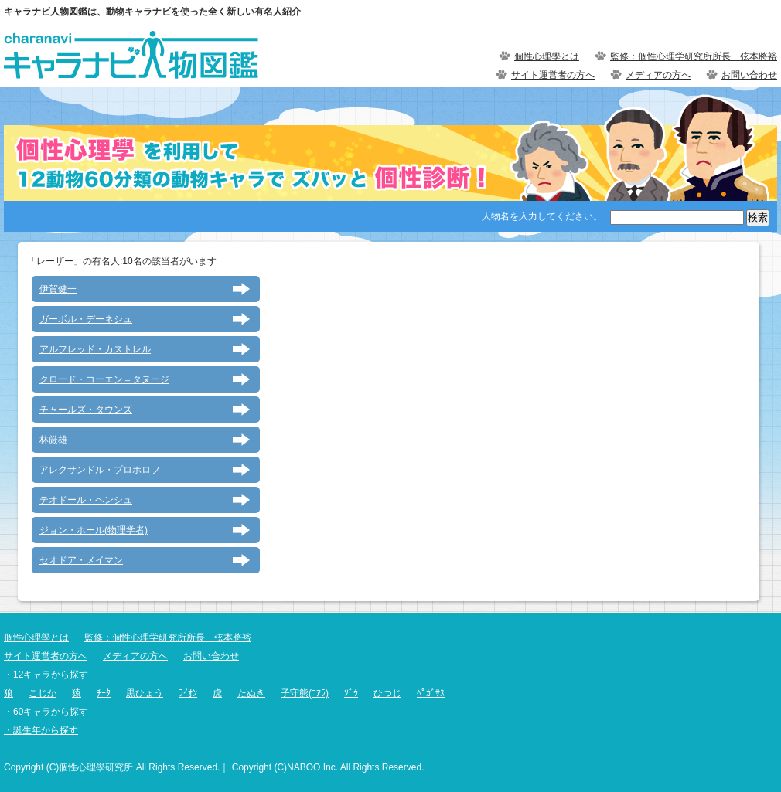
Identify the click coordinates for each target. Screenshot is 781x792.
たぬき (251, 693)
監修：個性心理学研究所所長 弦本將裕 (693, 56)
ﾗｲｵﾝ (188, 693)
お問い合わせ (749, 75)
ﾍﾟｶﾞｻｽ (431, 693)
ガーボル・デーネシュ (85, 319)
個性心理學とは (546, 56)
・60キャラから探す (46, 711)
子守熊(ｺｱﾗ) (305, 693)
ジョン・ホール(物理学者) (93, 530)
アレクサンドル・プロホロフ (99, 469)
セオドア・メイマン (81, 560)
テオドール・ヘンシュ (85, 500)
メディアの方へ (658, 75)
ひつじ (387, 693)
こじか (42, 693)
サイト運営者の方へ (553, 75)
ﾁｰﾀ (104, 693)
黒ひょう (144, 693)
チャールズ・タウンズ (85, 409)
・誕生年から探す (41, 730)
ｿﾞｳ (351, 693)
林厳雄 (53, 439)
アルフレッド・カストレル (95, 349)
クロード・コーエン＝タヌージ (104, 379)
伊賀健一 (58, 289)
